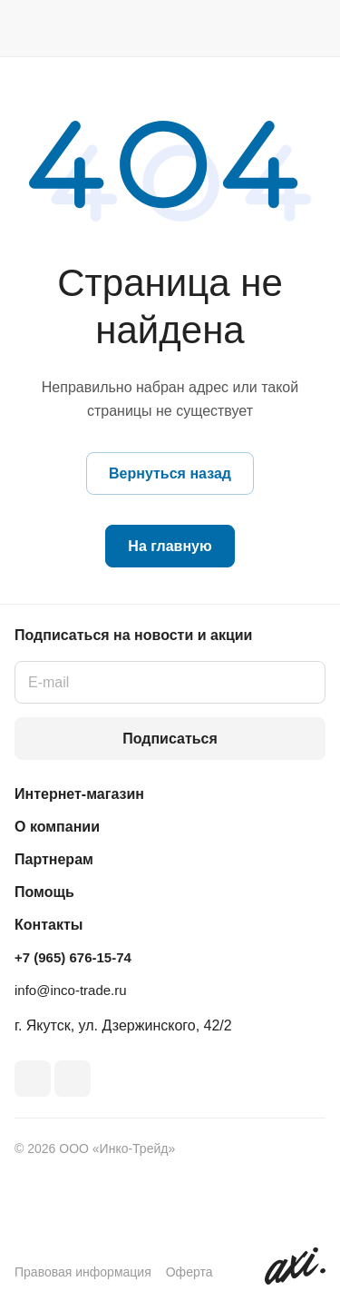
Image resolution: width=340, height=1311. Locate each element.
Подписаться (170, 738)
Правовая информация (83, 1272)
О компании (57, 826)
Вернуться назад (170, 473)
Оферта (189, 1272)
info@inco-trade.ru (71, 990)
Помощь (44, 892)
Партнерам (54, 859)
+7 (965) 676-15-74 (73, 957)
